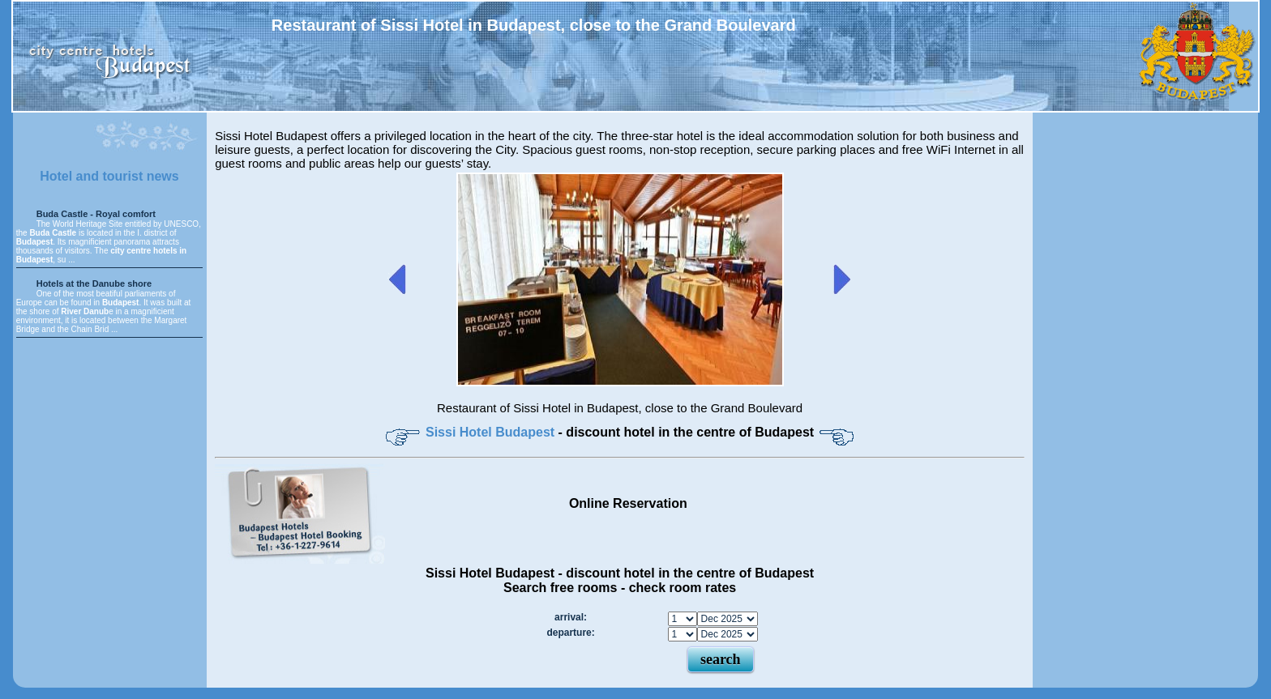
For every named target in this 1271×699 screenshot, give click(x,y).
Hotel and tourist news (109, 176)
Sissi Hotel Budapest (492, 432)
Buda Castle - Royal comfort (96, 214)
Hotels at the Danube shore (94, 283)
